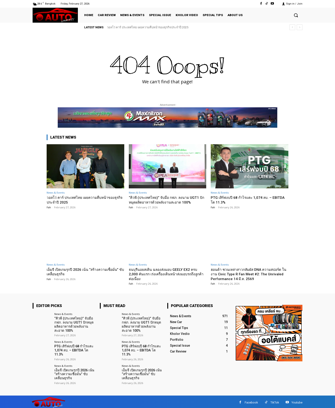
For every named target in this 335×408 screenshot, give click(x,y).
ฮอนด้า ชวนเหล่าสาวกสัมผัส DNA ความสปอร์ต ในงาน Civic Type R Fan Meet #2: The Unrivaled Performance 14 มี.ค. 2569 (249, 274)
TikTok (274, 401)
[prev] (292, 27)
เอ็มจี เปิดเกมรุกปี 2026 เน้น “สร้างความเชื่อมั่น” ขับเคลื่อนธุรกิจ (83, 271)
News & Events (56, 192)
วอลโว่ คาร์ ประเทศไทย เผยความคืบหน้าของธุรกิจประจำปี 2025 (147, 27)
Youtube (297, 401)
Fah (49, 207)
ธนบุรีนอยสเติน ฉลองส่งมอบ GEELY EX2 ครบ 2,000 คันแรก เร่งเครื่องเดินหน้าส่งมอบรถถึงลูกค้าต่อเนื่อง (166, 274)
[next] (299, 27)
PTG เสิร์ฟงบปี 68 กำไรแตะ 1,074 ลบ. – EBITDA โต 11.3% (73, 349)
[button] (295, 15)
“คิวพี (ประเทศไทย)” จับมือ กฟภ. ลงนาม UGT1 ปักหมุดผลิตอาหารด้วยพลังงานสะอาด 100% (167, 199)
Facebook (251, 401)
